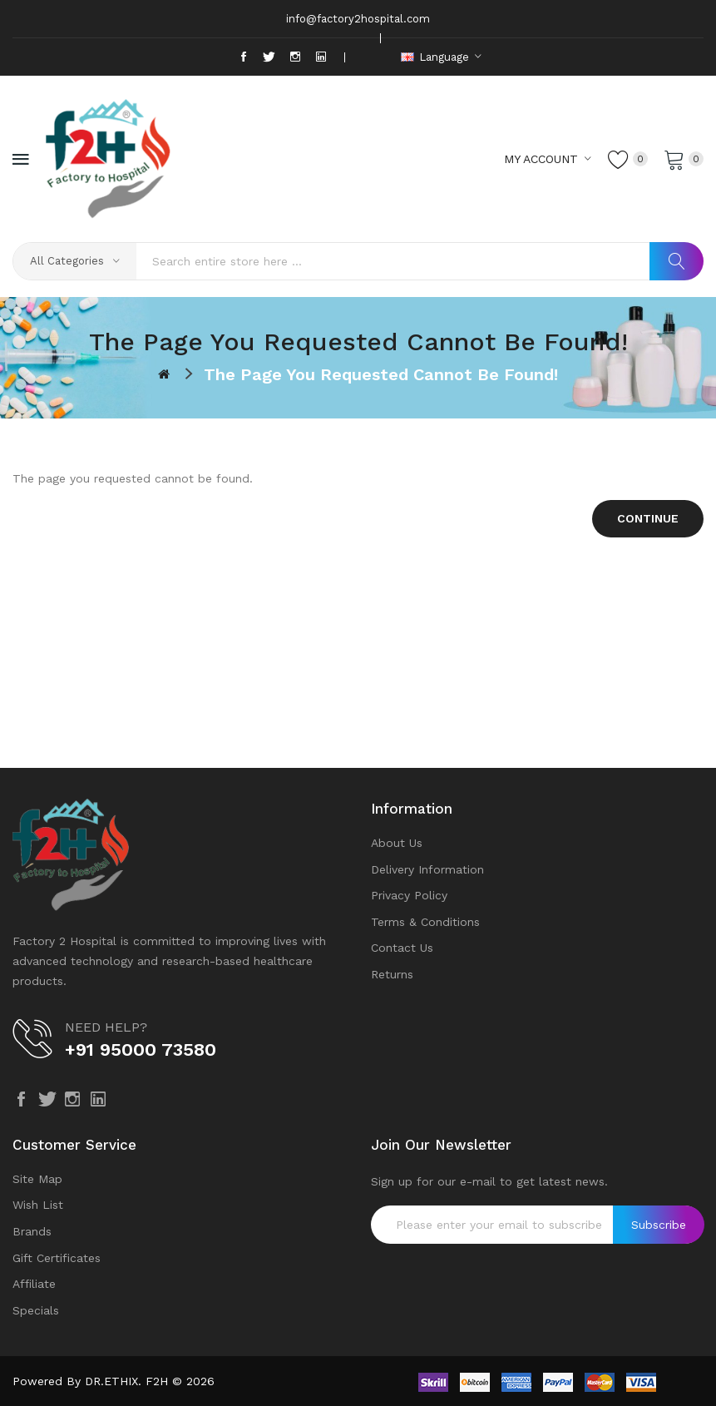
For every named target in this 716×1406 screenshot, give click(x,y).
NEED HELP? (106, 1027)
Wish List (37, 1204)
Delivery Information (427, 869)
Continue (648, 518)
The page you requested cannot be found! (381, 374)
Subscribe (658, 1224)
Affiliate (34, 1283)
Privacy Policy (409, 895)
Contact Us (402, 947)
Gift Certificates (56, 1258)
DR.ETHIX (111, 1381)
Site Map (37, 1179)
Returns (392, 974)
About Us (396, 842)
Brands (32, 1231)
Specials (35, 1310)
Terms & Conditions (425, 921)
